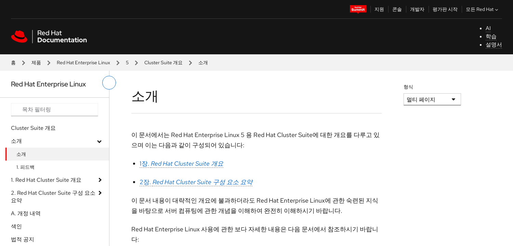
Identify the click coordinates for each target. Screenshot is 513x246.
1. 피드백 (25, 167)
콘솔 (397, 9)
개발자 (417, 9)
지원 (379, 9)
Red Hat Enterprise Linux (83, 62)
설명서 (494, 44)
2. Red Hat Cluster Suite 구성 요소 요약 (53, 196)
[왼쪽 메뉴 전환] (109, 83)
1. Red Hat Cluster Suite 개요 (46, 179)
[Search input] (54, 109)
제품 (36, 62)
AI (488, 28)
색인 (16, 226)
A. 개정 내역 (26, 213)
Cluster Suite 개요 (163, 62)
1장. (181, 163)
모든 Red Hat (483, 9)
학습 (491, 36)
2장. (196, 182)
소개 (16, 141)
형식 (408, 87)
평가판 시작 (445, 9)
